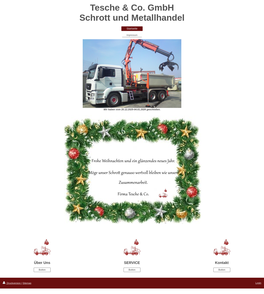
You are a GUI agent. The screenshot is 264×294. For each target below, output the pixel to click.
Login (258, 283)
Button (42, 269)
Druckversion (12, 283)
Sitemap (27, 283)
